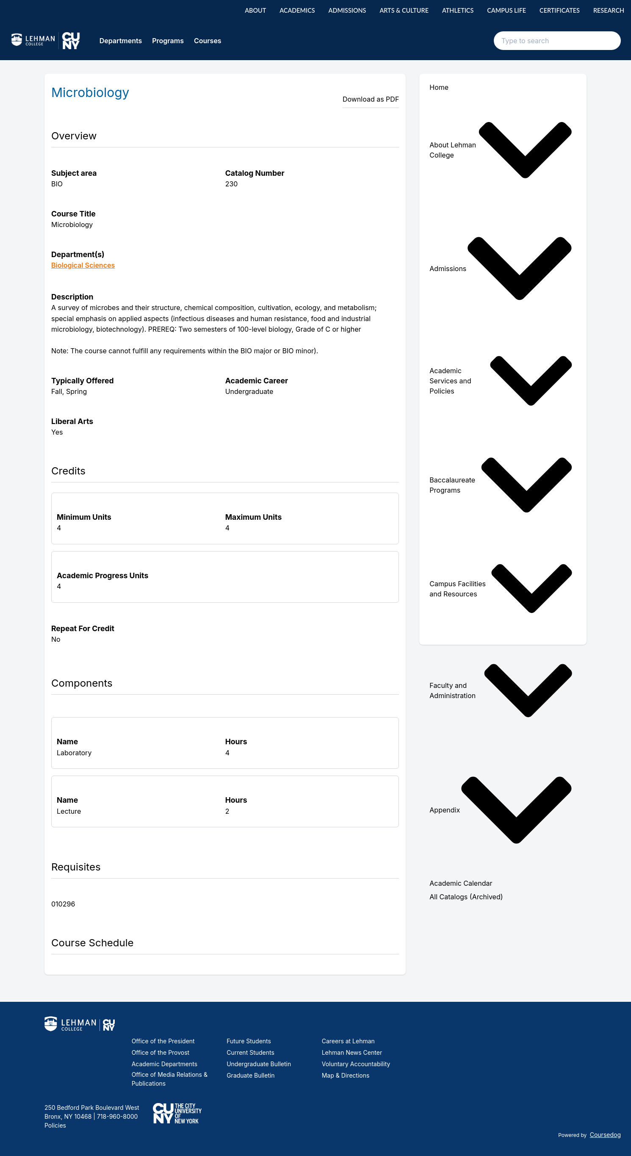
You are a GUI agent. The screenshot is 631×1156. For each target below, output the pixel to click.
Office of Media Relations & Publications (170, 1079)
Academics (297, 10)
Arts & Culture (404, 10)
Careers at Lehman (348, 1041)
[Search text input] (557, 40)
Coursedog (605, 1134)
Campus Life (506, 10)
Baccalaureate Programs (501, 485)
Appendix (501, 810)
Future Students (249, 1041)
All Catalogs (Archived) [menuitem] (466, 897)
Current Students (250, 1052)
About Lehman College (501, 150)
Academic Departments (164, 1063)
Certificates (560, 10)
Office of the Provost (161, 1052)
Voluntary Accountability (356, 1063)
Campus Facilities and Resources (501, 588)
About (255, 10)
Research (608, 10)
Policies (55, 1125)
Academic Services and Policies (501, 381)
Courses (207, 40)
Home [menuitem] (438, 87)
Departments (121, 40)
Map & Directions (346, 1075)
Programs (168, 40)
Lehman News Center (352, 1052)
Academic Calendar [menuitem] (460, 883)
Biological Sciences (83, 265)
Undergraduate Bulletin (259, 1063)
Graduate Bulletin (250, 1075)
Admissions (347, 10)
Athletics (457, 10)
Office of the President (163, 1041)
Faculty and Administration (501, 690)
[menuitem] (503, 150)
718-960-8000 (116, 1116)
